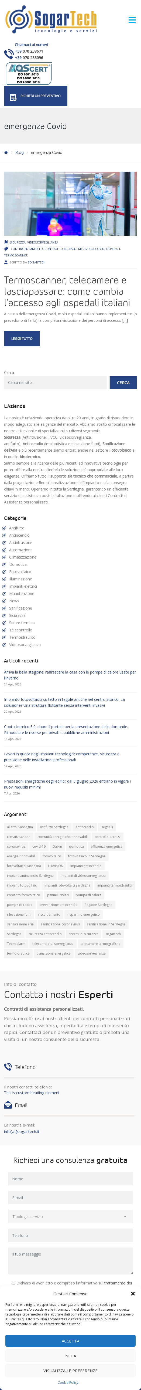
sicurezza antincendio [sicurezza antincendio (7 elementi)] (45, 934)
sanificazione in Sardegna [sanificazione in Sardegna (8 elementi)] (106, 924)
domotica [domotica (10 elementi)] (76, 846)
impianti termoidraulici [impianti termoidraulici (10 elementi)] (114, 885)
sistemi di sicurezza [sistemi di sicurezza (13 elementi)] (83, 934)
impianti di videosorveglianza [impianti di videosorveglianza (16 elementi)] (83, 875)
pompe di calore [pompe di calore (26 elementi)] (20, 904)
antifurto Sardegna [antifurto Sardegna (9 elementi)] (54, 827)
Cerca (9, 372)
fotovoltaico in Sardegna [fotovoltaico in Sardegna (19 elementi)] (87, 856)
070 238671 (33, 51)
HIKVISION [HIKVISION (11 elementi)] (55, 866)
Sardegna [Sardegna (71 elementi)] (14, 934)
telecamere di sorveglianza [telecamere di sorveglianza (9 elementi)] (53, 943)
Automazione (21, 549)
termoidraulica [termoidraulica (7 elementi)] (18, 953)
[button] (133, 1293)
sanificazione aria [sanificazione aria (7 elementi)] (20, 924)
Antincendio (19, 535)
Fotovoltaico (20, 571)
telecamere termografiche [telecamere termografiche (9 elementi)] (101, 943)
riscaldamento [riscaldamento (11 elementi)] (49, 914)
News (14, 600)
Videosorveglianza (42, 242)
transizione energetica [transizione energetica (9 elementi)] (54, 953)
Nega (70, 1355)
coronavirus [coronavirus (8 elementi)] (16, 846)
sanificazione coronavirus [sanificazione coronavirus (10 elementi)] (60, 924)
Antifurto (17, 527)
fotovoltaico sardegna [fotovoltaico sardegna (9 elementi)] (24, 866)
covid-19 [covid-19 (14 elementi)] (39, 846)
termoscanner (16, 255)
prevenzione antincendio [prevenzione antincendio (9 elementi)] (59, 904)
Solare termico (22, 622)
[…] (125, 320)
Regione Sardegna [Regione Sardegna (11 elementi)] (98, 904)
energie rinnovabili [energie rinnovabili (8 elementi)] (21, 856)
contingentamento (27, 249)
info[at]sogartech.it (21, 1131)
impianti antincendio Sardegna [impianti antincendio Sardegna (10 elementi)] (30, 875)
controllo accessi (59, 249)
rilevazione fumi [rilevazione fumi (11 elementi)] (19, 914)
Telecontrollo (20, 630)
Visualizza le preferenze (70, 1370)
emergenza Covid (90, 249)
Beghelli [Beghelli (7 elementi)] (107, 827)
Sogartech (37, 262)
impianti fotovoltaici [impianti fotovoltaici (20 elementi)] (22, 885)
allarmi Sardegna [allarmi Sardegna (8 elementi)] (20, 827)
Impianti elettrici (23, 586)
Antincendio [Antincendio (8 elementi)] (84, 827)
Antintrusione (20, 542)
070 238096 (33, 57)
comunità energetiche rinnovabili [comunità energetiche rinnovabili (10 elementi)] (62, 836)
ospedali (113, 249)
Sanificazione (20, 608)
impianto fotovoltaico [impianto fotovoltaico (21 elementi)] (23, 895)
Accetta (70, 1341)
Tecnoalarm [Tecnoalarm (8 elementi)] (16, 943)
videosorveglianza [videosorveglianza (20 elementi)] (92, 953)
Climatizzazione (22, 557)
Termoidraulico (22, 637)
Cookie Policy (68, 1382)
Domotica (18, 564)
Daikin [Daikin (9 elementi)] (57, 846)
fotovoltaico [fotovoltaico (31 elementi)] (52, 856)
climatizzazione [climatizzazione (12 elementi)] (18, 836)
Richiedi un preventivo (40, 95)
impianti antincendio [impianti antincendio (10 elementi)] (86, 866)
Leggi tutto (22, 338)
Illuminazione (20, 578)
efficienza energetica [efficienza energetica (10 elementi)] (106, 846)
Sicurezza (18, 242)
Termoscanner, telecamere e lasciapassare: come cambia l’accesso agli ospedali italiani (67, 291)
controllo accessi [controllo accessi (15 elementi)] (108, 836)
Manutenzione (21, 593)
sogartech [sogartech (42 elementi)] (113, 934)
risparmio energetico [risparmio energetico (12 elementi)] (83, 914)
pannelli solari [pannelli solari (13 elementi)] (58, 895)
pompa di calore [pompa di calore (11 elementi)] (88, 895)
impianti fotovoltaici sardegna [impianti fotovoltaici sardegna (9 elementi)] (67, 885)
